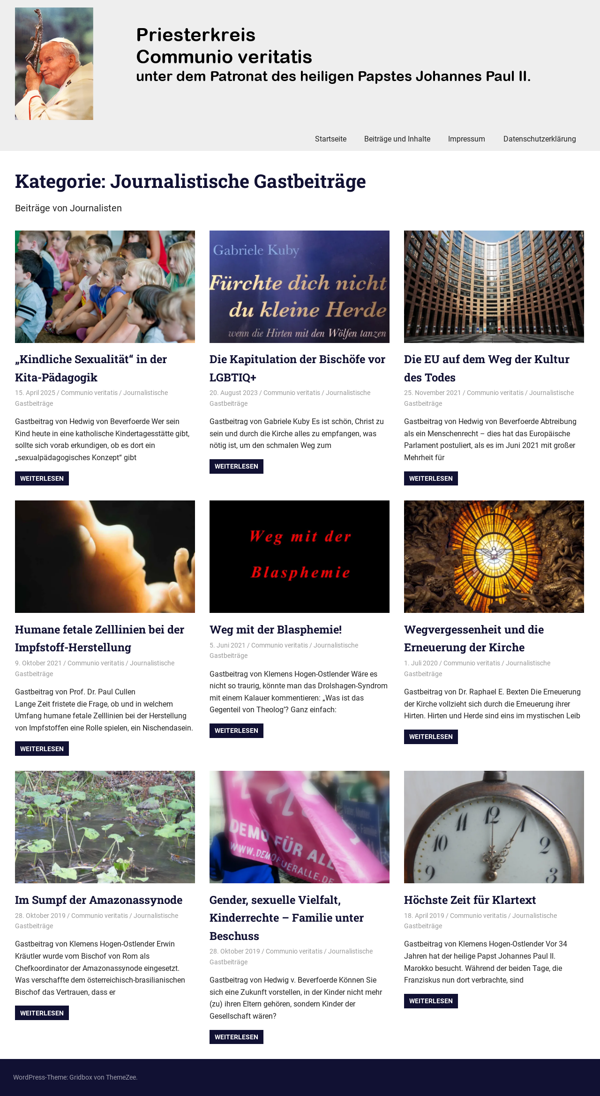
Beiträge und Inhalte (397, 138)
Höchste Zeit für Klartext (471, 899)
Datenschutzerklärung (539, 138)
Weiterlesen (42, 478)
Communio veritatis (89, 392)
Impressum (466, 138)
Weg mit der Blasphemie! (277, 629)
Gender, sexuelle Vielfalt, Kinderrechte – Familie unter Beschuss (288, 917)
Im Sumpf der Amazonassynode (101, 899)
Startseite (330, 138)
